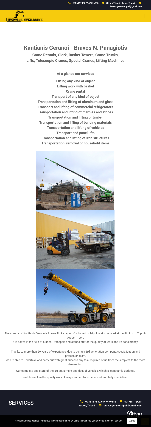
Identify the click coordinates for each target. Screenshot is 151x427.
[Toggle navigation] (142, 16)
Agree (132, 420)
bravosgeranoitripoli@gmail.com (126, 6)
